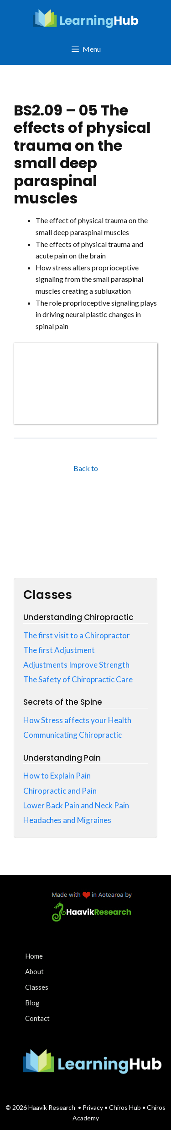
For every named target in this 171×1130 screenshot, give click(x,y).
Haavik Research (51, 1107)
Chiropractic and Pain (60, 790)
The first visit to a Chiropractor (76, 635)
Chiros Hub (125, 1107)
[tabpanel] (85, 319)
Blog (32, 1002)
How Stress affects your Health (77, 720)
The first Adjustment (59, 650)
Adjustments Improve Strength (76, 664)
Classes (36, 987)
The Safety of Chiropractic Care (78, 679)
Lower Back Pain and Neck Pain (76, 805)
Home (34, 956)
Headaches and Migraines (67, 820)
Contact (37, 1018)
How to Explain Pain (57, 775)
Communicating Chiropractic (72, 735)
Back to (85, 468)
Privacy (93, 1107)
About (34, 971)
